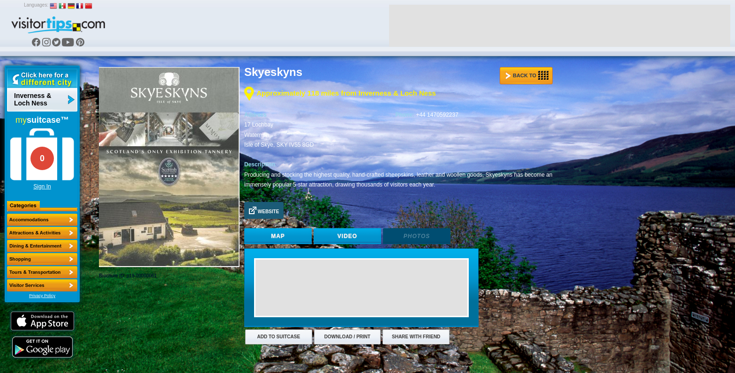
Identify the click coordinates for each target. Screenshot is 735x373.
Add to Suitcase (278, 336)
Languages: (36, 4)
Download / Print (347, 336)
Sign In (42, 186)
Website (264, 210)
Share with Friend (416, 336)
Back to (526, 75)
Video (347, 236)
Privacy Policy (42, 295)
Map (278, 236)
